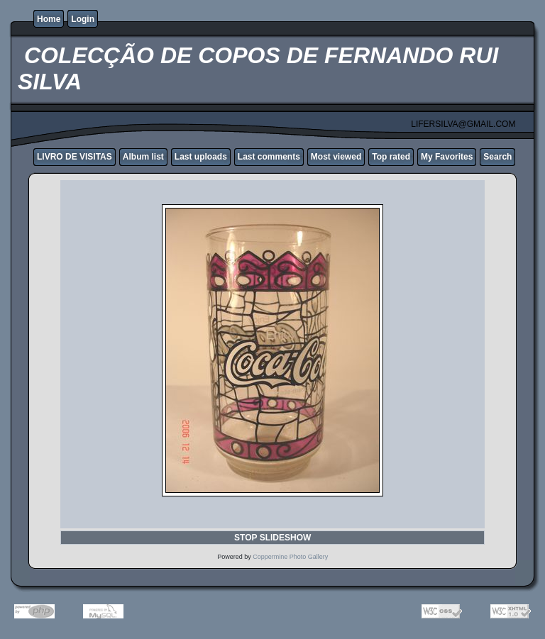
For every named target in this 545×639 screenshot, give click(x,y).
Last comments (269, 157)
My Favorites (447, 157)
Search (497, 157)
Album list (143, 157)
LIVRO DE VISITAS (74, 157)
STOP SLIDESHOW (272, 538)
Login (82, 19)
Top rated (391, 157)
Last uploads (201, 157)
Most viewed (336, 157)
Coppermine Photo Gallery (290, 556)
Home (48, 19)
